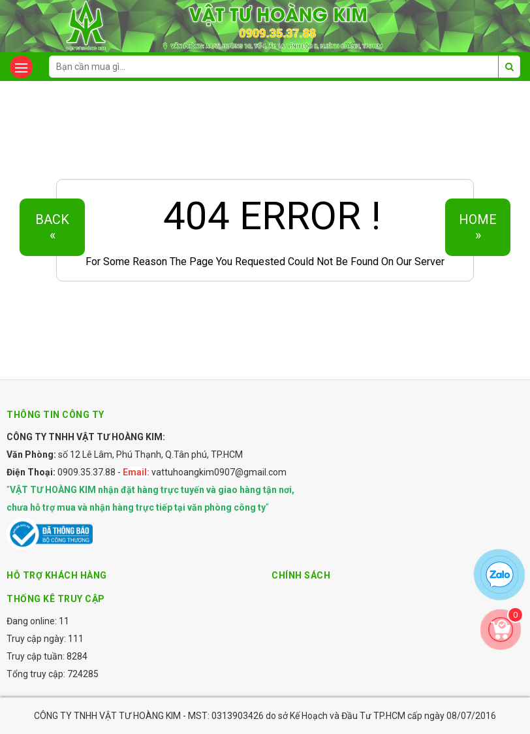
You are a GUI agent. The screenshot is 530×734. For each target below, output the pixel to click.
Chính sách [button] (301, 575)
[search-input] (284, 67)
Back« (52, 227)
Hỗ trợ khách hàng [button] (57, 575)
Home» (478, 227)
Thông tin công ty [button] (55, 414)
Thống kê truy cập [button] (56, 599)
